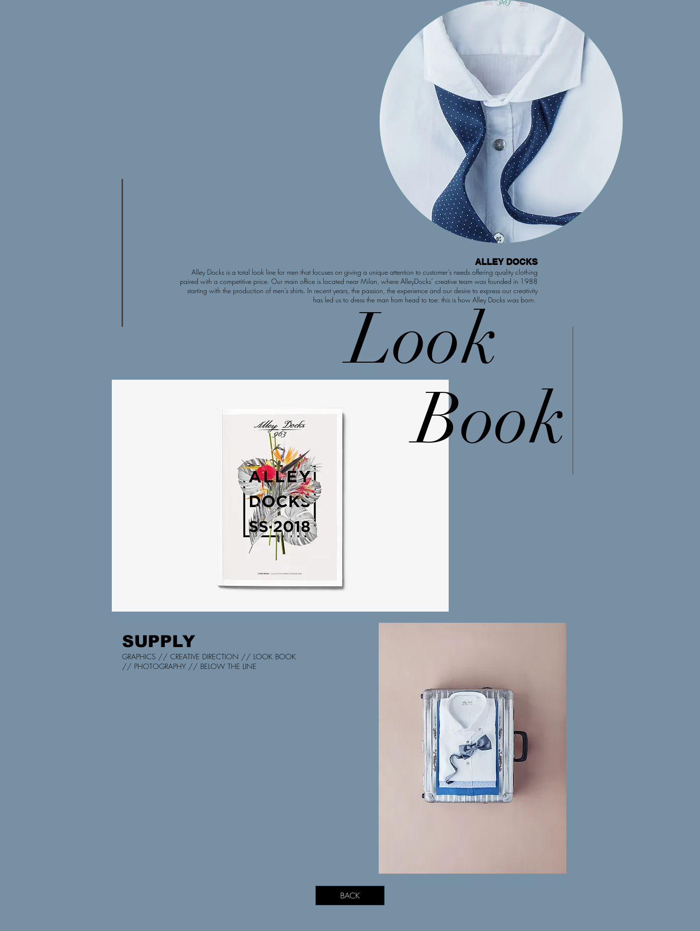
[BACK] (350, 895)
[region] (501, 121)
